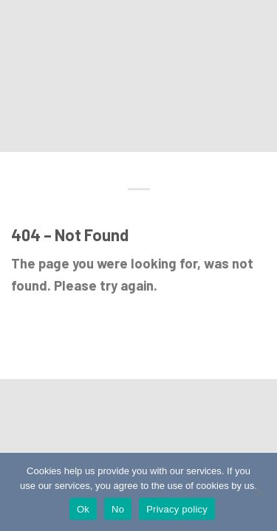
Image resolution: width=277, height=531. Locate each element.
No (118, 509)
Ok (83, 509)
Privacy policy (177, 509)
